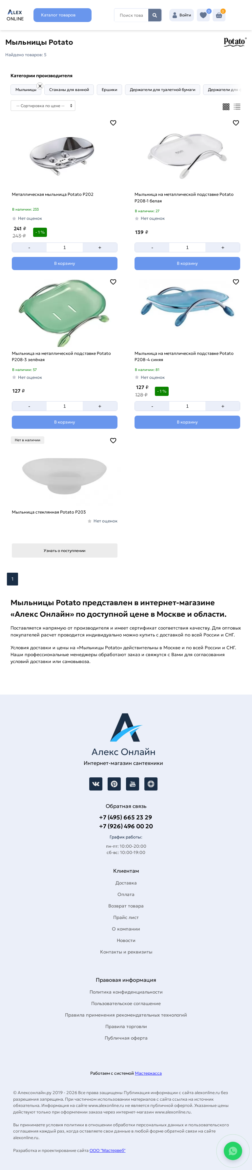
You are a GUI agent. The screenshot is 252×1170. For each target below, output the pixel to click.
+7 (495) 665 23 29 (125, 817)
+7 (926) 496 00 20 (126, 826)
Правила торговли (126, 1026)
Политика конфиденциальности (126, 992)
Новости (126, 940)
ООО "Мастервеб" (107, 1150)
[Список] (237, 106)
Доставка (126, 883)
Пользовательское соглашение (126, 1003)
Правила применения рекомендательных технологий (126, 1015)
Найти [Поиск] (154, 15)
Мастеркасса (148, 1073)
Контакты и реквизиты (126, 952)
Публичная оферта (126, 1038)
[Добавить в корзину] (64, 263)
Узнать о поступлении (64, 550)
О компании (126, 929)
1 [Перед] (12, 579)
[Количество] (65, 247)
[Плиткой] (226, 106)
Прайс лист (126, 917)
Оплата (126, 894)
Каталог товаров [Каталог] (58, 15)
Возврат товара (126, 906)
